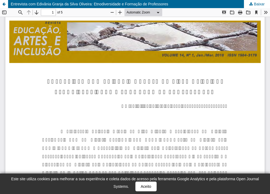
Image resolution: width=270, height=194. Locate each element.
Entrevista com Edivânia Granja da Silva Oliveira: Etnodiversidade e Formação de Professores (89, 4)
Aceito (146, 186)
